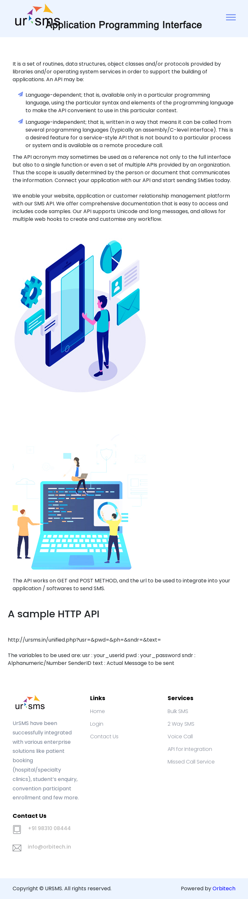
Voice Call (180, 736)
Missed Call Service (191, 761)
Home (97, 711)
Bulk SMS (178, 711)
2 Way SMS (181, 724)
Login (96, 724)
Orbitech (223, 888)
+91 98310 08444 (49, 828)
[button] (230, 16)
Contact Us (104, 736)
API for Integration (190, 749)
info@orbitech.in (49, 846)
